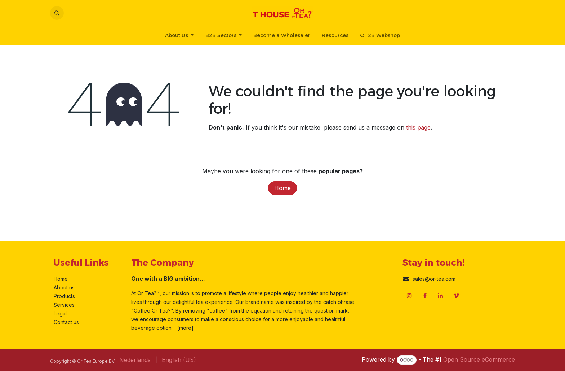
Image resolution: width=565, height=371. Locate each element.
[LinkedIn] (440, 295)
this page (418, 127)
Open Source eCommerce (479, 359)
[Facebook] (425, 295)
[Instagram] (409, 295)
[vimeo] (456, 295)
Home (282, 188)
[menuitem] (179, 35)
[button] (57, 13)
